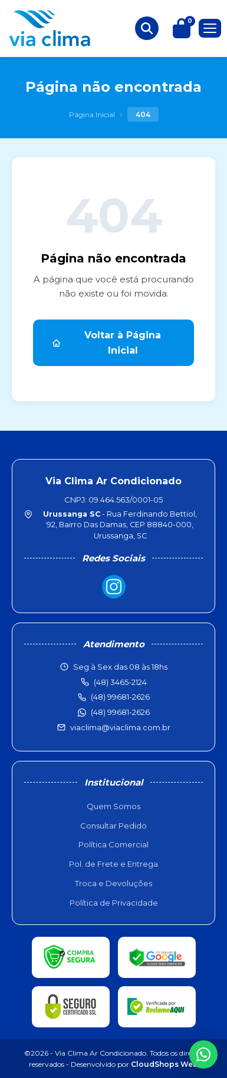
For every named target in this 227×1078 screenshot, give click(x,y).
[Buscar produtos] (147, 28)
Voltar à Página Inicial (106, 343)
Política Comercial (113, 844)
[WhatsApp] (203, 1054)
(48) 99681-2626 (120, 712)
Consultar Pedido (113, 825)
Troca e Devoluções (113, 883)
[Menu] (210, 28)
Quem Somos (113, 806)
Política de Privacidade (114, 902)
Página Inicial (92, 114)
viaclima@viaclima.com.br (120, 727)
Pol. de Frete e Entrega (113, 864)
